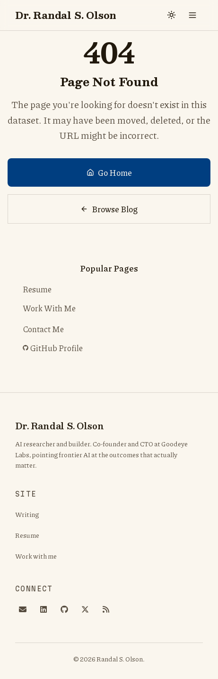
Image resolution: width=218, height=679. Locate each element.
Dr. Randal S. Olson (65, 15)
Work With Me (49, 308)
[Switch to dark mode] (171, 15)
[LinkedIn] (43, 609)
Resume (37, 289)
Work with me (36, 556)
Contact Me (43, 329)
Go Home (109, 172)
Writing (27, 514)
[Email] (22, 609)
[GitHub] (64, 609)
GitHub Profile (55, 348)
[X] (85, 609)
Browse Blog (109, 209)
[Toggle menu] (192, 15)
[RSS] (106, 609)
